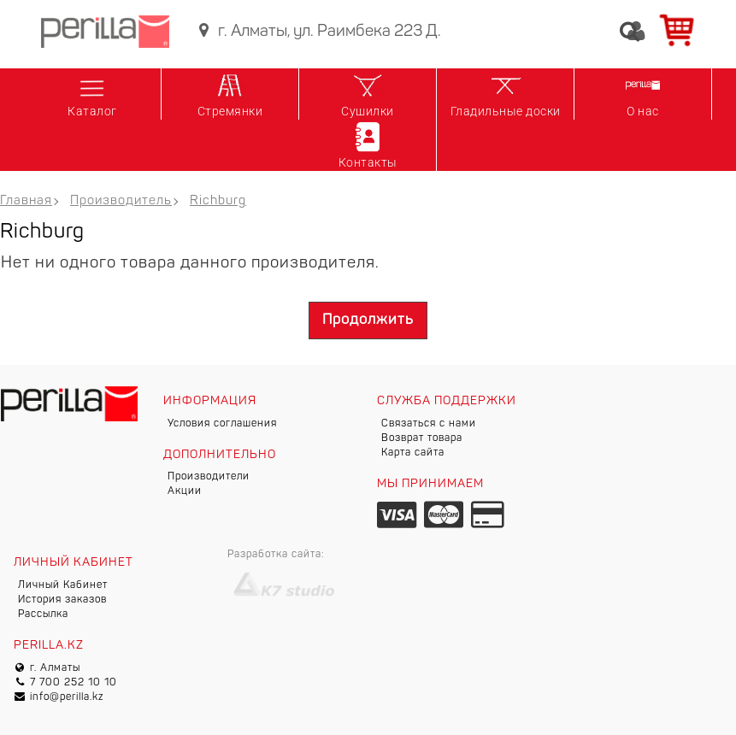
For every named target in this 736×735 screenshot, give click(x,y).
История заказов (62, 600)
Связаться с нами (428, 424)
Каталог (92, 93)
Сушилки (367, 93)
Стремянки (230, 93)
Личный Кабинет (63, 585)
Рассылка (43, 614)
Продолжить (368, 320)
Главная (26, 201)
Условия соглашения (222, 424)
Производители (209, 477)
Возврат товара (421, 438)
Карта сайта (413, 453)
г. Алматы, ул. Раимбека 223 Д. (316, 31)
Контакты (368, 144)
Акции (185, 491)
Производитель (121, 201)
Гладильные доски (505, 93)
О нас (643, 93)
